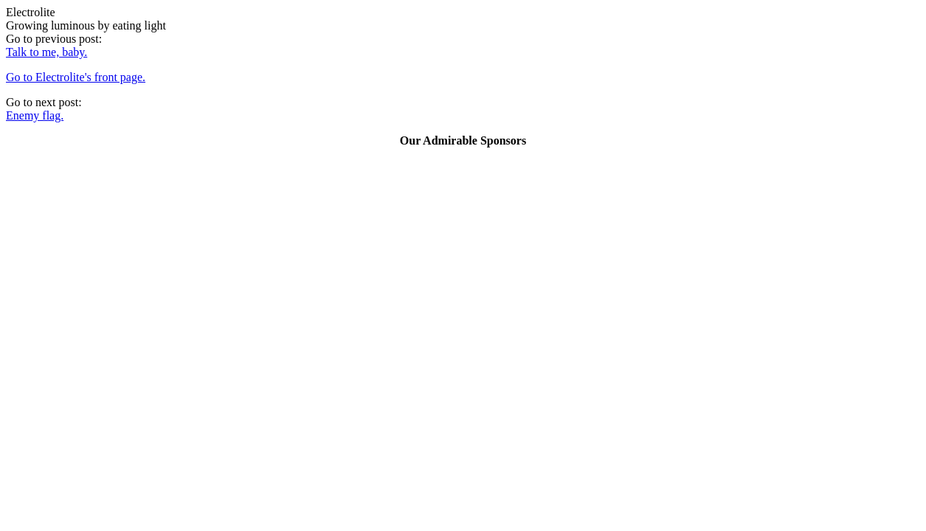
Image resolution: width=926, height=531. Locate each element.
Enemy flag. (34, 115)
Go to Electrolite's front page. (75, 77)
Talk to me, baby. (46, 52)
